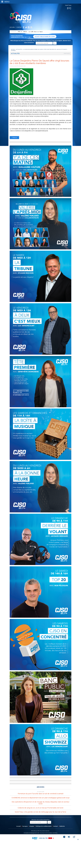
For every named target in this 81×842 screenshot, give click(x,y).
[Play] (64, 837)
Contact (19, 27)
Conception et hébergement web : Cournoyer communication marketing (40, 832)
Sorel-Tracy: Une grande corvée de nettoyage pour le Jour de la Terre (40, 812)
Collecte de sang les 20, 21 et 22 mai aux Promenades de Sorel (40, 808)
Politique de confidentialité (43, 826)
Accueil (12, 27)
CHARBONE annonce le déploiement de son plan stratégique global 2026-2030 (41, 798)
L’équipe (31, 826)
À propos (25, 826)
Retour (14, 137)
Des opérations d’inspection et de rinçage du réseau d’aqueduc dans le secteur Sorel (40, 803)
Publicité (62, 826)
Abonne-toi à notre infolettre (40, 819)
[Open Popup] (74, 837)
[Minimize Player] (78, 839)
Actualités (19, 49)
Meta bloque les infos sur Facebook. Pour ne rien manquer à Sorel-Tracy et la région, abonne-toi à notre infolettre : (40, 42)
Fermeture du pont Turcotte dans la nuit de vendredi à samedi (40, 794)
